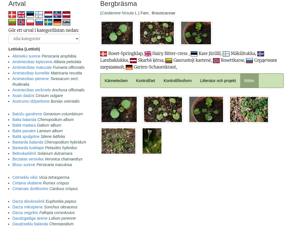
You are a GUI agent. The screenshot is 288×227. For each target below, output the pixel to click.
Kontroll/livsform (178, 80)
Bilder (249, 80)
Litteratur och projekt (218, 80)
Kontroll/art (145, 80)
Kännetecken (116, 80)
